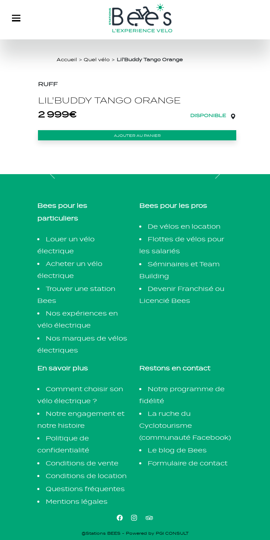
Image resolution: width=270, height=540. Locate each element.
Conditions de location (86, 476)
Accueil (67, 59)
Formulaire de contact (187, 463)
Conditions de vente (82, 463)
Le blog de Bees (177, 450)
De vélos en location (184, 226)
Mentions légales (77, 501)
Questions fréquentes (85, 489)
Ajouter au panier (137, 135)
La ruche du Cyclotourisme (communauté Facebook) (185, 425)
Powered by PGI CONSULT (157, 533)
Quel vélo (97, 59)
